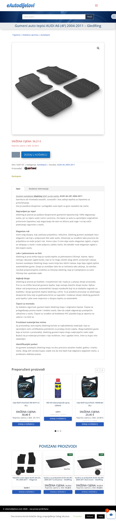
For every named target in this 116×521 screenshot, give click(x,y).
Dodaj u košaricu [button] (26, 424)
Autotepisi (45, 35)
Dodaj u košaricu (35, 154)
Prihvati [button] (90, 516)
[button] (98, 48)
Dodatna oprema (30, 35)
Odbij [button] (100, 516)
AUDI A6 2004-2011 (66, 164)
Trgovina (16, 35)
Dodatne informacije (38, 188)
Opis (18, 188)
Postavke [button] (77, 516)
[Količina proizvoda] (16, 155)
